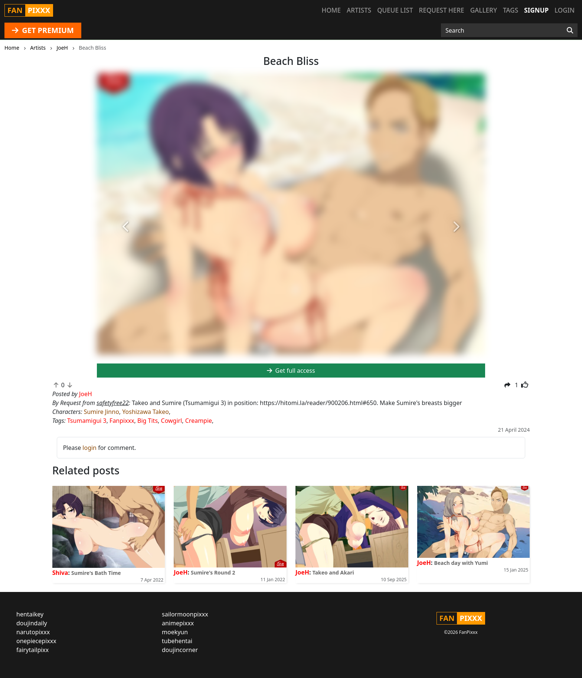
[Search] (570, 30)
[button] (126, 227)
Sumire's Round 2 (213, 572)
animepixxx (178, 623)
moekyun (175, 632)
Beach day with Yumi (461, 562)
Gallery (483, 10)
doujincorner (180, 650)
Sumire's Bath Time (96, 572)
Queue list (395, 10)
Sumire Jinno (101, 412)
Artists (359, 10)
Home (331, 10)
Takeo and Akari (333, 572)
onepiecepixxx (36, 641)
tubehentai (177, 641)
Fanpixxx (121, 421)
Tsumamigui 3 (87, 421)
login (89, 448)
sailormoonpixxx (185, 614)
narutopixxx (33, 632)
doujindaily (31, 623)
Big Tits (147, 421)
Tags (510, 10)
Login (565, 10)
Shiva (60, 573)
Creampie (198, 421)
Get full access (291, 370)
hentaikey (29, 614)
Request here (441, 10)
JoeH (180, 572)
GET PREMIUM (43, 30)
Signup (536, 10)
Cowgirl (171, 421)
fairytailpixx (32, 650)
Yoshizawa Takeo (145, 412)
